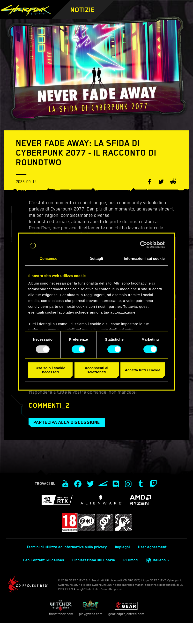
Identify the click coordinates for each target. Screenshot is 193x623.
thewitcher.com (61, 608)
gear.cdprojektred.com (126, 608)
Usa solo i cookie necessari (50, 370)
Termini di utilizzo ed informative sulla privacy (67, 547)
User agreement (152, 547)
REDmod (130, 560)
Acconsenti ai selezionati (96, 370)
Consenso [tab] (48, 258)
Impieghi (122, 547)
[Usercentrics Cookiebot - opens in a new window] (143, 244)
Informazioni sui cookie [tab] (144, 258)
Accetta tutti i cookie (142, 370)
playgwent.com (90, 608)
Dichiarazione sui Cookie (93, 560)
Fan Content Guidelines (43, 560)
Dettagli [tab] (96, 258)
